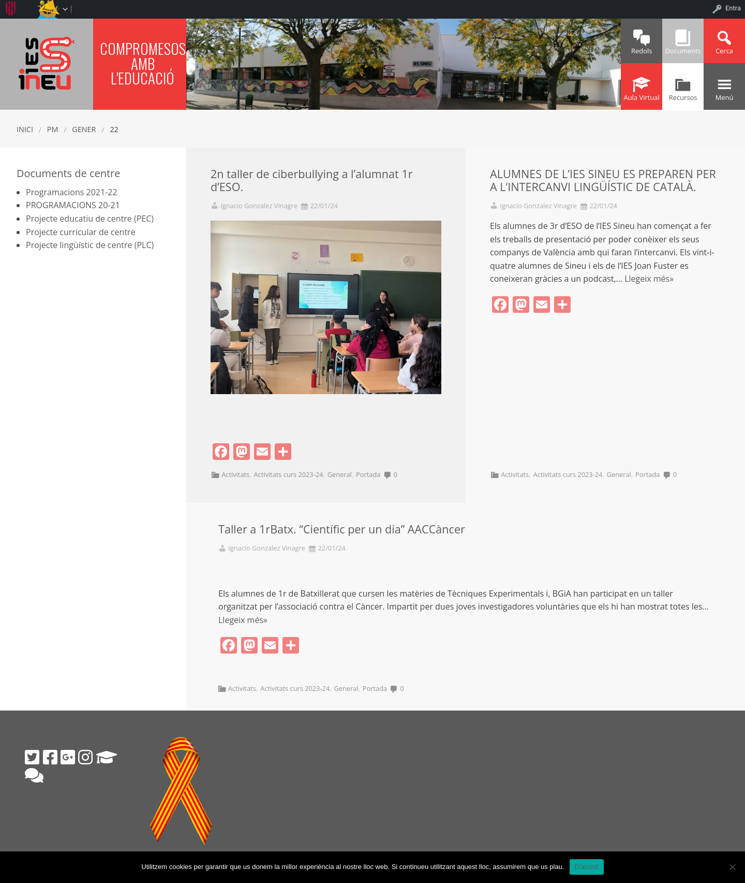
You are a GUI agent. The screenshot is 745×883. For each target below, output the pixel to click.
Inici (25, 129)
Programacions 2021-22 (71, 192)
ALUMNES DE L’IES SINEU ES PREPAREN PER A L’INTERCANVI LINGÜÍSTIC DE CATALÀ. (603, 180)
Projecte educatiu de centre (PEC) (90, 218)
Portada (368, 474)
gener (84, 129)
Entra (733, 8)
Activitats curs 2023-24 (288, 474)
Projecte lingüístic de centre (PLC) (90, 245)
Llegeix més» (649, 278)
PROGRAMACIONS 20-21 (73, 205)
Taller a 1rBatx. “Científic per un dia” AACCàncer (341, 529)
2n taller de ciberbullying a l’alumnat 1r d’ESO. (312, 180)
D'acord (587, 867)
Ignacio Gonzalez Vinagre (258, 205)
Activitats (235, 474)
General (339, 474)
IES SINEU (47, 63)
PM (52, 129)
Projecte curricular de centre (81, 232)
